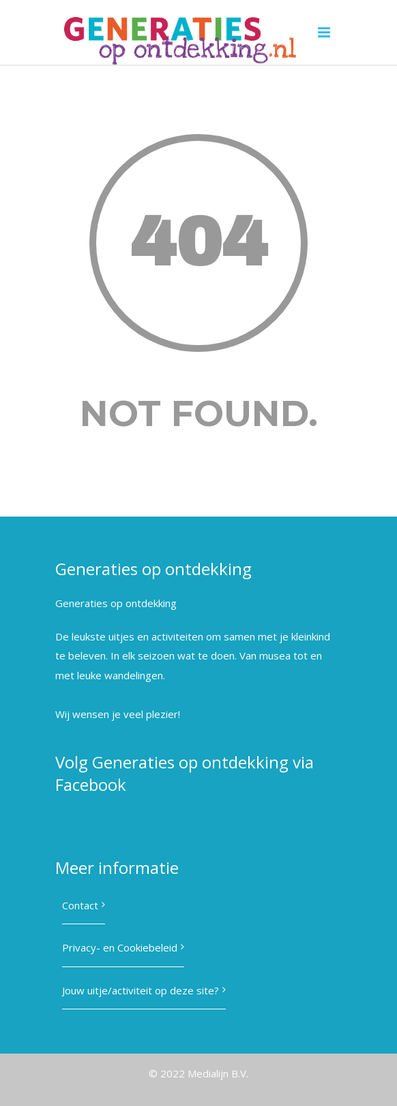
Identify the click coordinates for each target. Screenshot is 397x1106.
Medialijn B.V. (218, 1073)
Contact (80, 905)
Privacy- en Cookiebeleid (119, 947)
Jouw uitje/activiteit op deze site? (140, 990)
